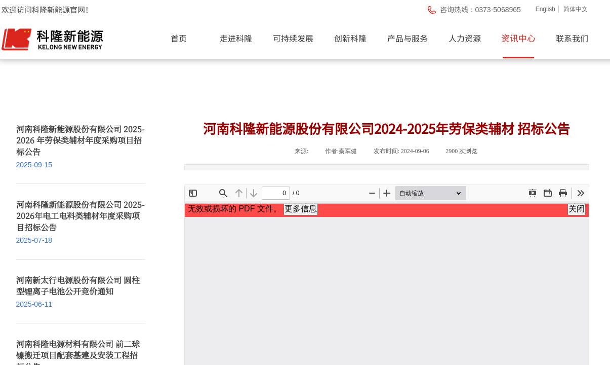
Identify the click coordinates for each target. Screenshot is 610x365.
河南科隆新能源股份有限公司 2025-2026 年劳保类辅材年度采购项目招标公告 (80, 141)
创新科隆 (350, 38)
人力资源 (465, 38)
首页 (179, 38)
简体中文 (575, 9)
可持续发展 (293, 38)
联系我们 (572, 38)
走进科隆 (236, 38)
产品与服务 (407, 38)
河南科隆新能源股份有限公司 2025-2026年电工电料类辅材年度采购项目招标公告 (80, 216)
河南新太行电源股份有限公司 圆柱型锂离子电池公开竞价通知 (78, 286)
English (545, 9)
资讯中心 (518, 37)
